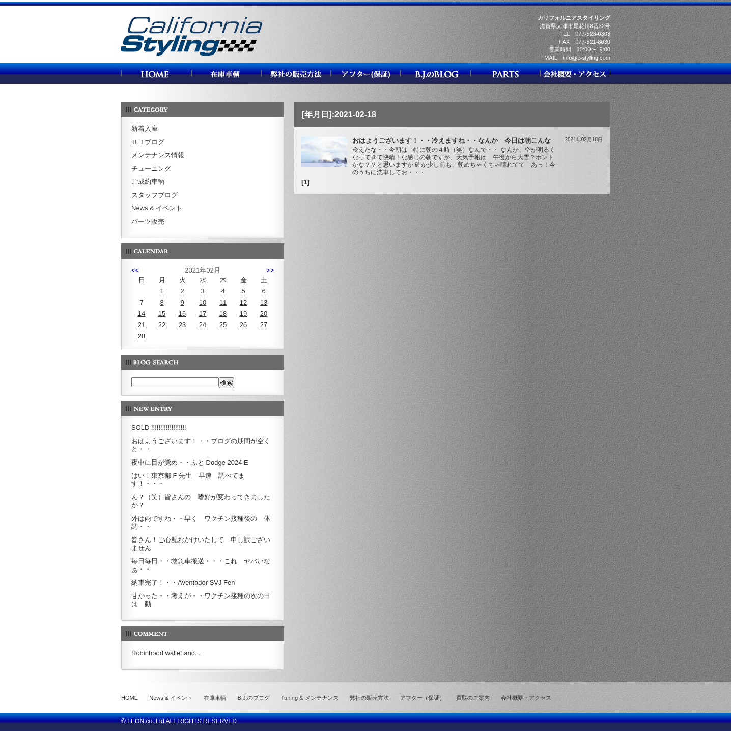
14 (141, 313)
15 (161, 313)
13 (263, 302)
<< (135, 270)
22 (161, 325)
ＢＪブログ (147, 142)
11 (223, 302)
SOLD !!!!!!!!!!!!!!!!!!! (158, 427)
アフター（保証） (422, 698)
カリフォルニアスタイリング (191, 55)
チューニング (151, 168)
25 (223, 325)
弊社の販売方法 (369, 698)
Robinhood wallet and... (166, 653)
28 (141, 336)
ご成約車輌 (147, 181)
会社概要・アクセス (526, 698)
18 (223, 313)
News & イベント (156, 208)
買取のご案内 (473, 698)
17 (202, 313)
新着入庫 (144, 128)
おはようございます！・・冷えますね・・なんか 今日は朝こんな (451, 140)
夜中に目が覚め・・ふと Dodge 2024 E (189, 462)
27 (263, 325)
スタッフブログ (154, 195)
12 (243, 302)
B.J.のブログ (254, 698)
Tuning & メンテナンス (310, 698)
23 (182, 325)
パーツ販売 (147, 221)
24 (202, 325)
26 (243, 325)
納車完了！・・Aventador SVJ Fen (183, 582)
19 (243, 313)
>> (270, 270)
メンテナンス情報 (157, 155)
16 (182, 313)
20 (263, 313)
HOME (129, 698)
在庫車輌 (215, 698)
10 (202, 302)
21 (141, 325)
